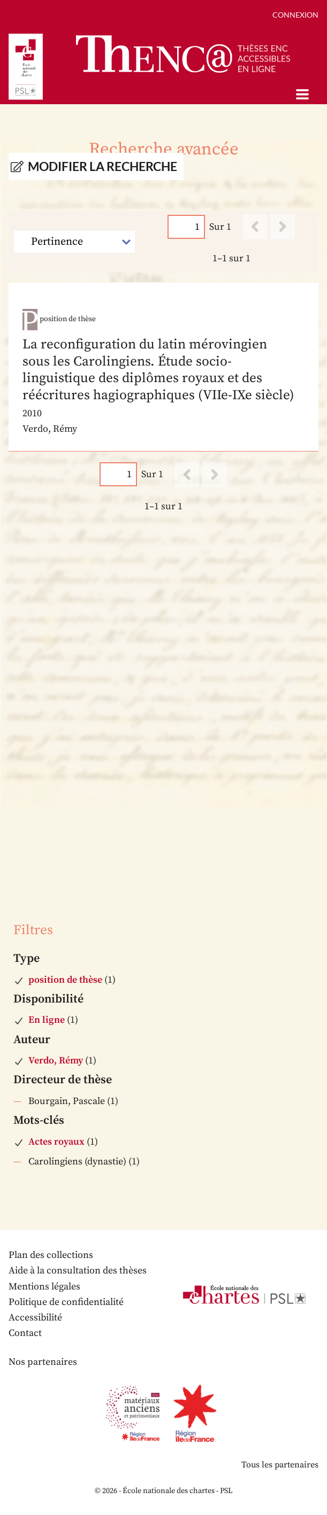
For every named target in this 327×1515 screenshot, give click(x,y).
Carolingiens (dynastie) (77, 1161)
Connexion (295, 14)
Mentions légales (44, 1286)
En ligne (46, 1020)
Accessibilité (35, 1317)
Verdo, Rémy (55, 1060)
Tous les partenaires (279, 1464)
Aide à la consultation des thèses (78, 1270)
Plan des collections (51, 1255)
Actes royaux (56, 1142)
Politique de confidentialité (66, 1302)
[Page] (186, 227)
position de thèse (65, 980)
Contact (25, 1333)
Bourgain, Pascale (66, 1101)
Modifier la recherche (102, 166)
